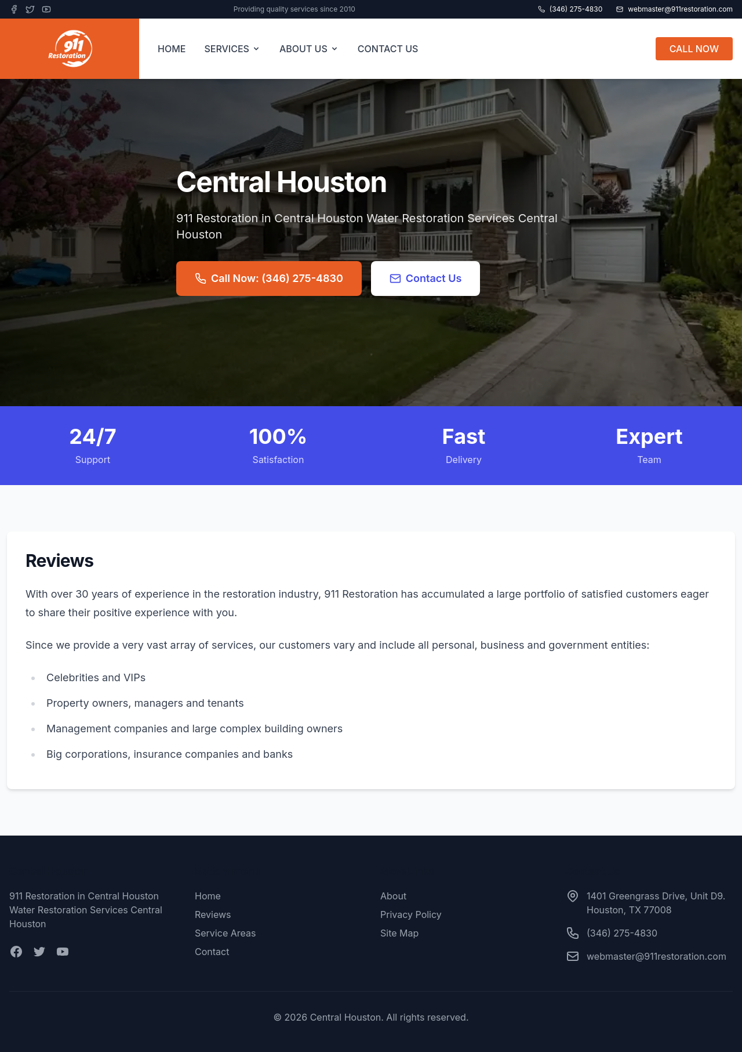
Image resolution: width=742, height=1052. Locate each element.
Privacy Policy (411, 914)
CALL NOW (694, 49)
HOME (172, 49)
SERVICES (232, 49)
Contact (212, 951)
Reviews (213, 914)
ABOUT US (309, 49)
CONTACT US (388, 49)
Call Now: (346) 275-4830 (269, 278)
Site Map (399, 933)
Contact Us (426, 278)
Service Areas (225, 933)
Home (208, 896)
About (393, 896)
